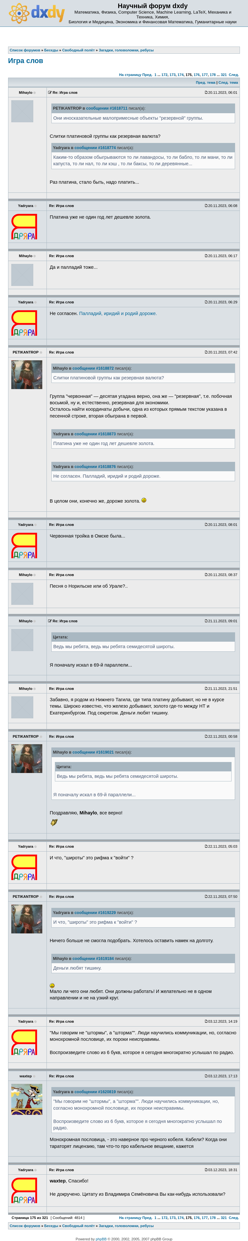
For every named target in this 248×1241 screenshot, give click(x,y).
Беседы (51, 1226)
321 (224, 75)
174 (181, 75)
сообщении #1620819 (95, 1092)
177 (205, 75)
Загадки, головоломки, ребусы (126, 1226)
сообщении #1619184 (93, 958)
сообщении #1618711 (107, 108)
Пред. (147, 75)
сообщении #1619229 (95, 912)
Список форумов (25, 1226)
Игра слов (25, 61)
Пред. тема (205, 82)
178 (213, 75)
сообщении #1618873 (95, 434)
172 (164, 75)
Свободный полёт (78, 1226)
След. (234, 75)
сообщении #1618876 (95, 466)
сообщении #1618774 (95, 148)
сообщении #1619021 (93, 752)
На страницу (130, 75)
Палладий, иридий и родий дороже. (118, 313)
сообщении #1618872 (93, 368)
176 (197, 75)
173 (173, 75)
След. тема (228, 82)
